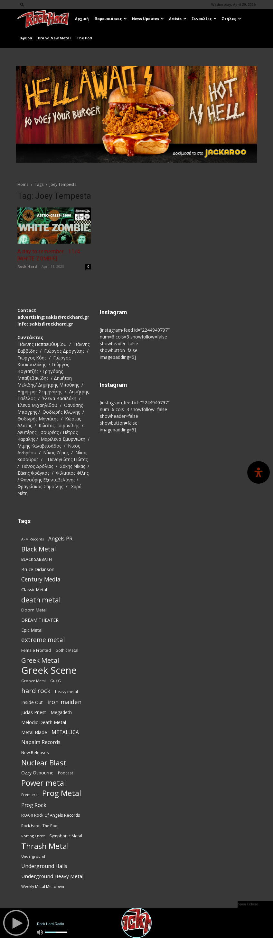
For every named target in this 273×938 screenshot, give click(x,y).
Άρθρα (26, 37)
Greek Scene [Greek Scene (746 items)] (49, 670)
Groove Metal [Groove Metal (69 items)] (33, 680)
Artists (177, 18)
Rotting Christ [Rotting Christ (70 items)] (33, 835)
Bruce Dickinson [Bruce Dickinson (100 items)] (37, 569)
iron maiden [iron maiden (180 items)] (64, 701)
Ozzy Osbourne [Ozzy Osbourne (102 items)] (37, 773)
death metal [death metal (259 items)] (41, 599)
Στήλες (231, 18)
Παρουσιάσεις (111, 18)
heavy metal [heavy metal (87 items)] (66, 691)
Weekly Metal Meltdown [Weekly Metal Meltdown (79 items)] (42, 886)
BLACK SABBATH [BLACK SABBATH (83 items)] (36, 559)
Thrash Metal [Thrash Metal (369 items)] (45, 845)
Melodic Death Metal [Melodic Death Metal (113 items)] (43, 722)
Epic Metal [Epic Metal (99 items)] (31, 630)
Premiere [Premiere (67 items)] (29, 794)
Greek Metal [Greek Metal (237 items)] (40, 660)
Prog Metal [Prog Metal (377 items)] (61, 793)
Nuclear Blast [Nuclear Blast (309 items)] (43, 762)
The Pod (84, 37)
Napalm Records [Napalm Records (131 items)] (41, 742)
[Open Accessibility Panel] (258, 472)
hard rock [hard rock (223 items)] (36, 690)
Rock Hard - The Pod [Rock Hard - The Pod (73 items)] (39, 825)
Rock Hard (27, 266)
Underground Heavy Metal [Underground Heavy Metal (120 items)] (52, 876)
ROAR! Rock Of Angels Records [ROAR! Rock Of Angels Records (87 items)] (50, 815)
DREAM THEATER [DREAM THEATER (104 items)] (40, 620)
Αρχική (82, 18)
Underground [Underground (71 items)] (33, 856)
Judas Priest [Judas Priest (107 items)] (33, 712)
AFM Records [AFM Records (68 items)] (32, 539)
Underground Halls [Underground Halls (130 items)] (44, 866)
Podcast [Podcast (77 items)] (65, 772)
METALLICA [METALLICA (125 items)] (65, 732)
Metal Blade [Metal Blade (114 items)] (34, 732)
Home (23, 184)
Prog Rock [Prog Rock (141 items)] (33, 805)
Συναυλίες (204, 18)
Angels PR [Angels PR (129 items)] (60, 538)
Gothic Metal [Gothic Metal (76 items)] (66, 650)
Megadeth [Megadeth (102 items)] (61, 712)
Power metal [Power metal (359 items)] (43, 783)
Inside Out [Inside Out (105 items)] (32, 702)
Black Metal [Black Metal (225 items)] (38, 549)
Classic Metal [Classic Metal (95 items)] (34, 589)
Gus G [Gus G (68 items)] (55, 680)
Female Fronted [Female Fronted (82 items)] (36, 650)
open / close (248, 904)
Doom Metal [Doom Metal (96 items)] (34, 610)
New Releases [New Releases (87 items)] (35, 752)
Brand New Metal (54, 37)
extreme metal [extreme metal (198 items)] (43, 640)
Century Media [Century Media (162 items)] (41, 579)
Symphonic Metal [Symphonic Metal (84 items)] (65, 836)
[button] (22, 4)
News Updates (148, 18)
